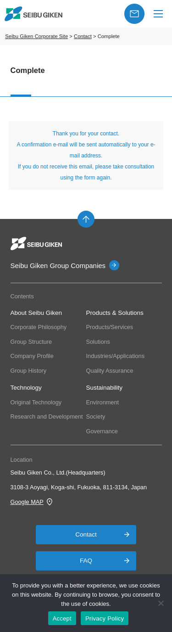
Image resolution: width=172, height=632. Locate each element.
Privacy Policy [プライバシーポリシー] (104, 618)
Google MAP (27, 501)
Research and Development (47, 416)
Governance (102, 431)
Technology (26, 387)
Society (95, 416)
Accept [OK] (62, 618)
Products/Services (109, 327)
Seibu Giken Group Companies (58, 265)
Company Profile (32, 355)
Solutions (98, 341)
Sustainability (104, 387)
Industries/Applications (115, 355)
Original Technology (36, 402)
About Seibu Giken (36, 312)
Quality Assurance (109, 370)
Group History (29, 370)
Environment (102, 402)
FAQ (86, 560)
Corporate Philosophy (39, 327)
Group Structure (31, 341)
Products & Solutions (115, 312)
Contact (86, 534)
